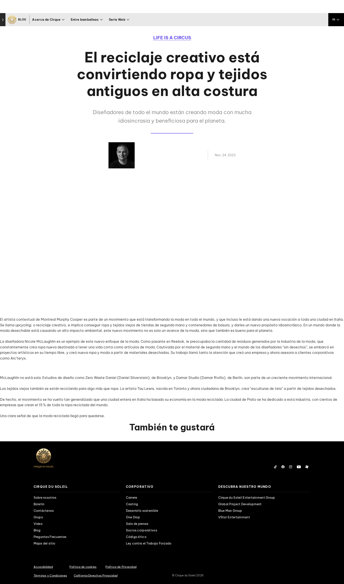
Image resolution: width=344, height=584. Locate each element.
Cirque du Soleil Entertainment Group (246, 498)
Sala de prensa (137, 524)
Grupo (38, 517)
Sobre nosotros (45, 498)
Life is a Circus (172, 37)
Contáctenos (44, 511)
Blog (37, 530)
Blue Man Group (230, 511)
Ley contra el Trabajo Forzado (149, 543)
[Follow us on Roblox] (307, 467)
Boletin (39, 504)
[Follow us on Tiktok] (275, 467)
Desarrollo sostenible (142, 511)
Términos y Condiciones (50, 575)
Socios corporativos (141, 530)
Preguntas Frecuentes (50, 537)
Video (38, 524)
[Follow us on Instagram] (290, 467)
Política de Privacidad (120, 567)
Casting (132, 504)
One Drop (133, 517)
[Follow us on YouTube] (298, 467)
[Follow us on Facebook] (283, 467)
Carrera (131, 498)
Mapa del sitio (44, 543)
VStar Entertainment (234, 517)
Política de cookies (82, 567)
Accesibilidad (43, 567)
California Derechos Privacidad (95, 575)
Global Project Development (240, 504)
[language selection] (336, 19)
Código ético (136, 537)
